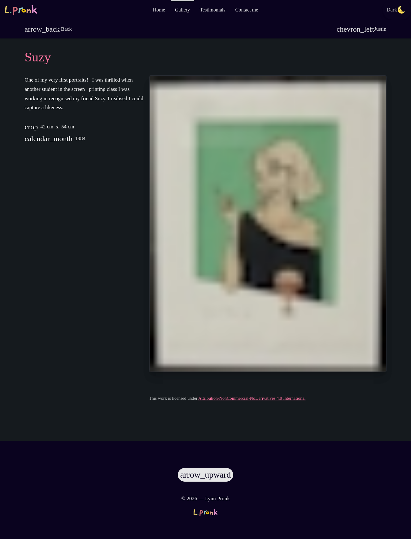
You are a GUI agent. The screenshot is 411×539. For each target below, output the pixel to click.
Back (48, 29)
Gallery (182, 9)
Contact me (246, 9)
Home (159, 9)
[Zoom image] (267, 224)
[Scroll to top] (205, 472)
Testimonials (212, 9)
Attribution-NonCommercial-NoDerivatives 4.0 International (268, 408)
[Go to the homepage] (21, 10)
